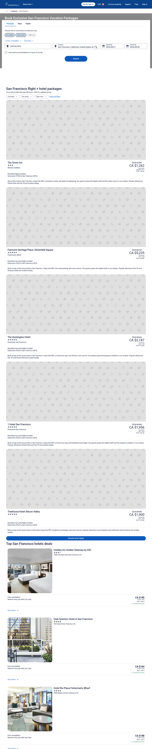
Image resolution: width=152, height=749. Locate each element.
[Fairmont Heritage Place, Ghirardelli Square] (99, 145)
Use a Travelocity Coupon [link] (123, 717)
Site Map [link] (7, 725)
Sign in (144, 4)
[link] (24, 603)
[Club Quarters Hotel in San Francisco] (76, 264)
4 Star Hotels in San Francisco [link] (18, 629)
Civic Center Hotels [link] (84, 633)
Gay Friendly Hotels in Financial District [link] (91, 647)
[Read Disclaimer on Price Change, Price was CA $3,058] (124, 215)
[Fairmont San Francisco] (123, 309)
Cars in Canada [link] (46, 706)
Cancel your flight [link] (120, 706)
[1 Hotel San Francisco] (99, 197)
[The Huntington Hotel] (99, 171)
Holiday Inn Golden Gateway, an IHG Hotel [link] (29, 534)
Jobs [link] (6, 706)
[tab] (67, 29)
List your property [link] (10, 710)
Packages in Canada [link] (48, 713)
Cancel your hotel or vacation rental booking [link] (129, 710)
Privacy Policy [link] (82, 702)
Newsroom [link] (8, 717)
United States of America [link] (43, 11)
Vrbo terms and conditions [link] (86, 713)
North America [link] (28, 11)
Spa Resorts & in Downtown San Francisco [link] (92, 642)
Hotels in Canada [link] (47, 702)
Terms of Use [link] (82, 710)
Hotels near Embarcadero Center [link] (19, 647)
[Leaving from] (31, 48)
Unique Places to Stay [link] (48, 717)
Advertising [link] (8, 729)
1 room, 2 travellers (121, 42)
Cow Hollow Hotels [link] (14, 638)
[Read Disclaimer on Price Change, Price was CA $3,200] (124, 188)
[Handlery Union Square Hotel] (29, 309)
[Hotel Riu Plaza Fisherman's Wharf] (123, 264)
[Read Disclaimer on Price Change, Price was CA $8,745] (124, 137)
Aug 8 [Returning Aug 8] (128, 49)
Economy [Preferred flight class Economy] (137, 42)
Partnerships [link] (9, 713)
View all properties (76, 340)
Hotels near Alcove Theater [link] (87, 629)
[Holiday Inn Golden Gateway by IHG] (29, 264)
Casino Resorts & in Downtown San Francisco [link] (93, 638)
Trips (136, 4)
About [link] (7, 702)
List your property (114, 4)
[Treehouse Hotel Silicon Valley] (99, 223)
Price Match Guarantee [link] (118, 491)
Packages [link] (19, 11)
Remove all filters (55, 105)
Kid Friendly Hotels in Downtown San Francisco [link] (24, 642)
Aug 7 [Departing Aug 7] (106, 49)
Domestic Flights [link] (47, 710)
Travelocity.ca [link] (9, 11)
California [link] (56, 11)
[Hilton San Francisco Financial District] (76, 309)
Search (76, 61)
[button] (76, 614)
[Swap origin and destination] (54, 48)
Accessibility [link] (82, 717)
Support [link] (117, 702)
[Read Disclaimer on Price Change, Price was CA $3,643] (124, 163)
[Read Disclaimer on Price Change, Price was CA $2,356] (124, 112)
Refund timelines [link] (120, 713)
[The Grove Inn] (99, 120)
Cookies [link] (80, 706)
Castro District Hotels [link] (15, 633)
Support (128, 4)
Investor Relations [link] (10, 721)
